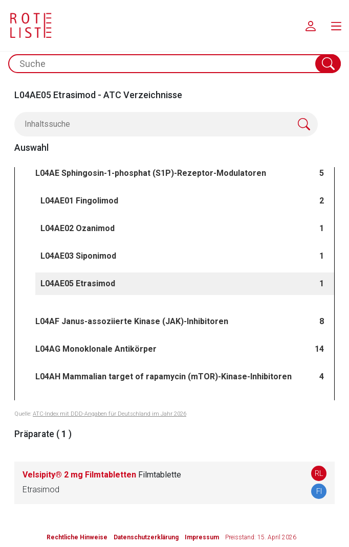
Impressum (202, 537)
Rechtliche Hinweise (77, 537)
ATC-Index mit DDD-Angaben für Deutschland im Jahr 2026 (109, 414)
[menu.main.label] (336, 25)
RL (319, 473)
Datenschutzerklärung (146, 537)
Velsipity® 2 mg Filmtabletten (102, 475)
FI (319, 491)
